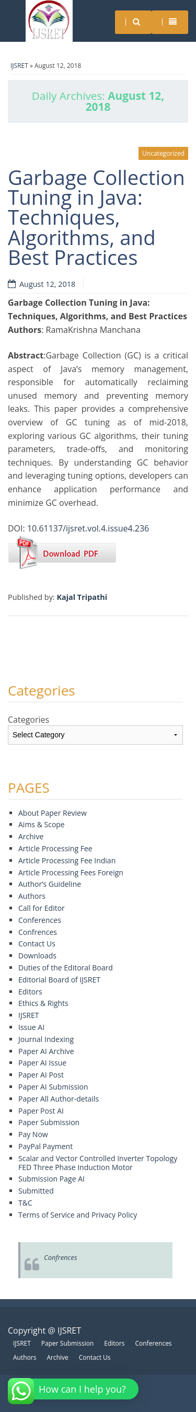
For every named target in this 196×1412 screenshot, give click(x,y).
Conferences (39, 920)
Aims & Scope (41, 824)
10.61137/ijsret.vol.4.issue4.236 (88, 528)
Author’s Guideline (49, 884)
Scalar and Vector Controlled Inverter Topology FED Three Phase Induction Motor (97, 1162)
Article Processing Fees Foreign (70, 872)
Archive (30, 836)
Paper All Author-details (58, 1099)
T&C (25, 1203)
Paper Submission (48, 1122)
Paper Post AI (41, 1111)
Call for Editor (41, 908)
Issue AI (31, 1027)
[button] (74, 1389)
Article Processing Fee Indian (67, 860)
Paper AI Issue (42, 1063)
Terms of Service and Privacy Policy (77, 1215)
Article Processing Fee (55, 848)
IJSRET (19, 65)
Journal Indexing (46, 1039)
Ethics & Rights (43, 1003)
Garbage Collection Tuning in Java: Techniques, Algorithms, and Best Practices (96, 217)
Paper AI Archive (46, 1051)
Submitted (36, 1191)
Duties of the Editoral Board (65, 968)
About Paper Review (52, 813)
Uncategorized (163, 153)
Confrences (37, 932)
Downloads (37, 955)
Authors (31, 896)
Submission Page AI (51, 1179)
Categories (28, 720)
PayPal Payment (45, 1146)
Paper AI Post (41, 1075)
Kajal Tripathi (81, 597)
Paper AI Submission (53, 1087)
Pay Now (33, 1134)
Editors (30, 992)
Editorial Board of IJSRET (59, 980)
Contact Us (36, 943)
